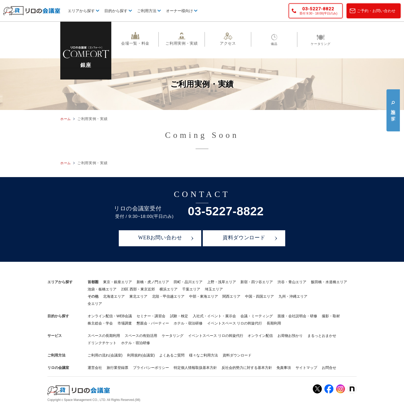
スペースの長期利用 (104, 336)
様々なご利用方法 (203, 355)
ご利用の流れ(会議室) (105, 355)
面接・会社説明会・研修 (297, 316)
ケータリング (172, 336)
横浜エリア (168, 289)
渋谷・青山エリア (291, 282)
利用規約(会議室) (141, 355)
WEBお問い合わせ (160, 238)
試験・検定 (179, 316)
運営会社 (95, 368)
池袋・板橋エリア (102, 289)
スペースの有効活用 (141, 336)
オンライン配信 (260, 336)
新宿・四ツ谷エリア (256, 282)
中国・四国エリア (259, 296)
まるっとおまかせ (321, 336)
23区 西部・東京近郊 (138, 289)
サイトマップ (306, 368)
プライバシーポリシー (151, 368)
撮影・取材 (331, 316)
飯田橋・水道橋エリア (329, 282)
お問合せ (329, 368)
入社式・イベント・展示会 (214, 316)
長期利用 (274, 323)
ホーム (66, 119)
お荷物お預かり (290, 336)
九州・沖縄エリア (293, 296)
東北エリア (138, 296)
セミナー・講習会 (151, 316)
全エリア (95, 304)
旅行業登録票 (117, 368)
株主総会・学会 (100, 323)
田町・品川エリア (188, 282)
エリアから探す (83, 11)
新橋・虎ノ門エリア (153, 282)
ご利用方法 (149, 11)
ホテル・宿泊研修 (188, 323)
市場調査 (124, 323)
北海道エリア (114, 296)
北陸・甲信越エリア (168, 296)
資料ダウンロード (244, 238)
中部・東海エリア (203, 296)
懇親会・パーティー (153, 323)
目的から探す (118, 11)
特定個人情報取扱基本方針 (195, 368)
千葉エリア (191, 289)
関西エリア (231, 296)
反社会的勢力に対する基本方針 (247, 368)
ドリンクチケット (102, 343)
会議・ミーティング (256, 316)
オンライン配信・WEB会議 (110, 316)
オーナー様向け (181, 11)
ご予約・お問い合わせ (376, 11)
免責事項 (283, 368)
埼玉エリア (214, 289)
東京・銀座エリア (117, 282)
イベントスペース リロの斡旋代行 (234, 323)
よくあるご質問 (171, 355)
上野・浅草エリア (221, 282)
